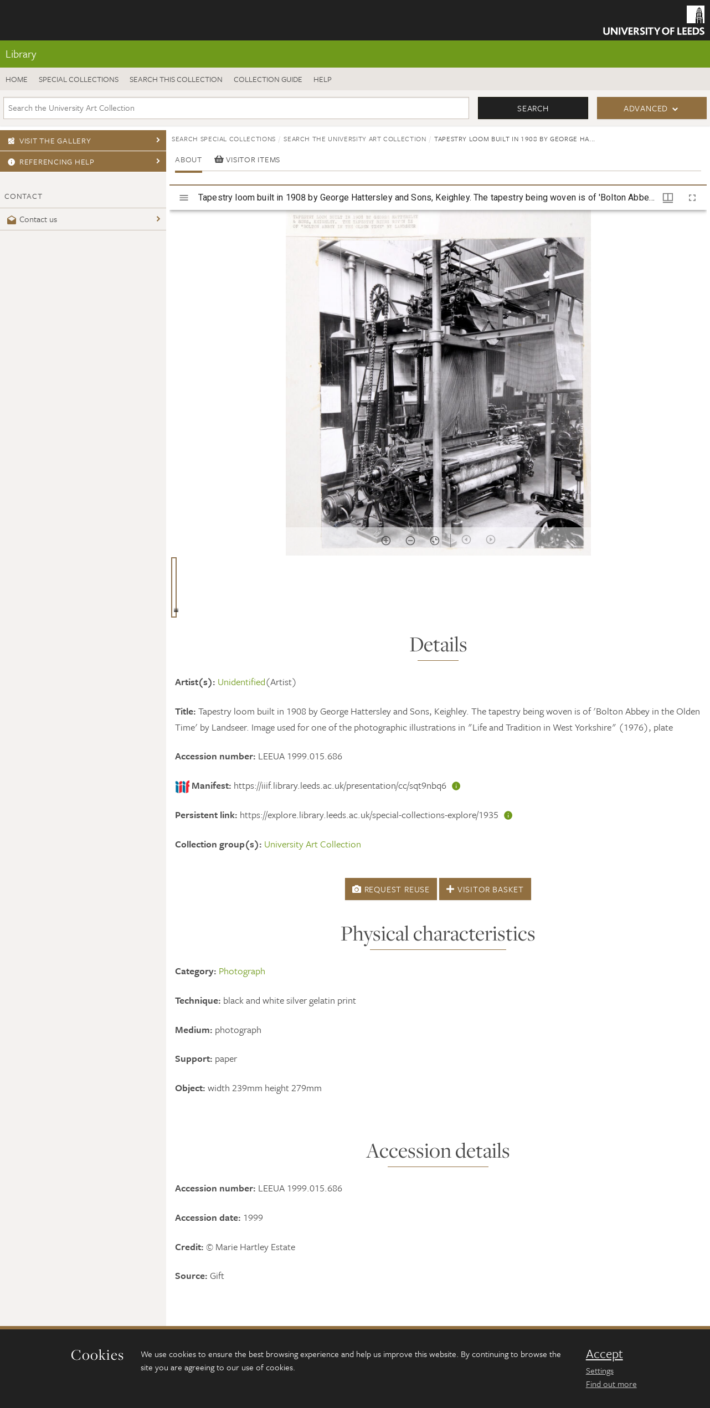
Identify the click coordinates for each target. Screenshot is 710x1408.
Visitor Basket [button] (485, 889)
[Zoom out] (410, 540)
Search (533, 108)
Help (322, 79)
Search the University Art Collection (355, 138)
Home (17, 79)
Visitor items (247, 159)
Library (21, 53)
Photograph (242, 971)
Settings (600, 1370)
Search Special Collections (224, 138)
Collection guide (268, 79)
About (188, 159)
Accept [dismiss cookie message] (604, 1353)
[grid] (438, 592)
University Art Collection (312, 844)
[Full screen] (692, 198)
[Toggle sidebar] (184, 198)
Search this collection (176, 79)
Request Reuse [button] (391, 889)
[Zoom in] (386, 540)
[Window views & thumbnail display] (668, 198)
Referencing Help (49, 161)
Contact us (30, 219)
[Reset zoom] (435, 540)
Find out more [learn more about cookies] (611, 1384)
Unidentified (241, 681)
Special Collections (79, 79)
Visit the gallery (47, 140)
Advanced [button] (646, 108)
